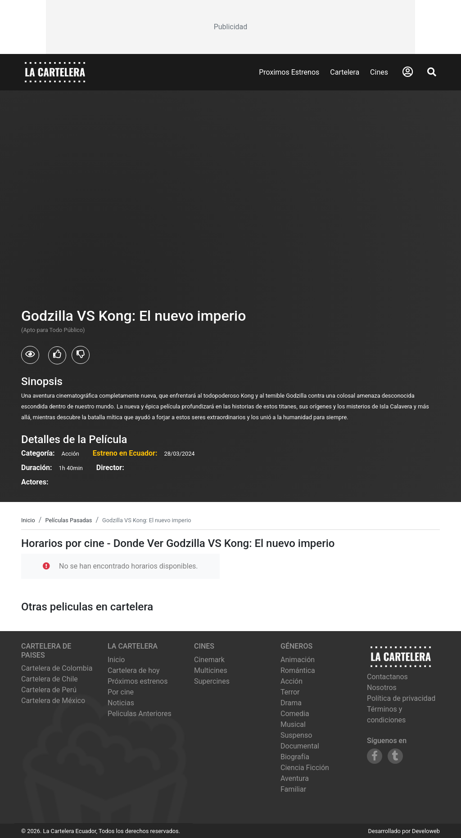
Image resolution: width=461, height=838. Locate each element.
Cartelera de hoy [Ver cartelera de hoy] (134, 670)
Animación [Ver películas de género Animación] (297, 659)
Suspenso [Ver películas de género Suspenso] (296, 735)
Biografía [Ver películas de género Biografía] (294, 757)
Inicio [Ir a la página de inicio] (116, 659)
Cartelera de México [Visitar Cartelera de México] (53, 700)
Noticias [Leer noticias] (121, 703)
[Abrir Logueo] (407, 72)
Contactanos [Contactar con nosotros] (387, 676)
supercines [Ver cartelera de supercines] (212, 681)
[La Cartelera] (55, 71)
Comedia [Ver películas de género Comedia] (294, 713)
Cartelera (344, 72)
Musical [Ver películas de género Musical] (293, 724)
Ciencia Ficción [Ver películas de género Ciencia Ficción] (304, 767)
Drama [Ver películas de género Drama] (291, 703)
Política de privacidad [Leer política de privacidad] (401, 698)
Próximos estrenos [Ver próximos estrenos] (137, 681)
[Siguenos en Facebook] (374, 756)
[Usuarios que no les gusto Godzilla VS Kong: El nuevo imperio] (81, 355)
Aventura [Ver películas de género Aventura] (294, 778)
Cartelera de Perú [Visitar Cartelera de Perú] (49, 690)
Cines (379, 72)
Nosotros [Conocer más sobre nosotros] (382, 687)
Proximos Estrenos (289, 72)
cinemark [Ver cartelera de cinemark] (209, 659)
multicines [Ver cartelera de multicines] (210, 670)
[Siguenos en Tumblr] (395, 756)
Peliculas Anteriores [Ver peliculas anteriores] (140, 713)
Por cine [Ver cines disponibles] (121, 692)
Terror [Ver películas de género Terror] (290, 692)
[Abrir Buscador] (431, 72)
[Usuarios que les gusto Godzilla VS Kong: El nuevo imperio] (57, 355)
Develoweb (426, 831)
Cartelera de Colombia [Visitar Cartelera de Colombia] (56, 668)
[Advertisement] (230, 27)
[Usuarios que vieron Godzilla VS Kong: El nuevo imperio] (30, 355)
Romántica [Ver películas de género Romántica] (297, 670)
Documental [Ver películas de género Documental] (299, 746)
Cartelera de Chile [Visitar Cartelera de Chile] (49, 679)
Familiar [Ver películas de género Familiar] (293, 789)
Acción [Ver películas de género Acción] (291, 681)
